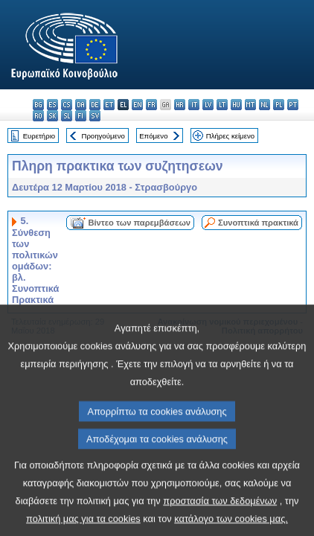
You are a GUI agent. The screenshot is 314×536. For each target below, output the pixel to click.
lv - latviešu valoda (208, 104)
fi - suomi (80, 115)
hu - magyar (236, 104)
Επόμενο (153, 136)
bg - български (38, 104)
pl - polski (278, 104)
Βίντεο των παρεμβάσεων (139, 222)
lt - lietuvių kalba (222, 104)
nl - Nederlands (264, 104)
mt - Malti (250, 104)
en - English (137, 104)
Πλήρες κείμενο (230, 136)
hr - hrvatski (179, 104)
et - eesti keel (109, 104)
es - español (52, 104)
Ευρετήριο (39, 136)
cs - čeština (66, 104)
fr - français (151, 104)
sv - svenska (94, 115)
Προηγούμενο (102, 136)
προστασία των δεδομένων (220, 522)
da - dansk (80, 104)
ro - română (38, 115)
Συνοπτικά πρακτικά (258, 222)
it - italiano (193, 104)
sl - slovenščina (66, 115)
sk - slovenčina (52, 115)
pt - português (292, 104)
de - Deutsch (94, 104)
